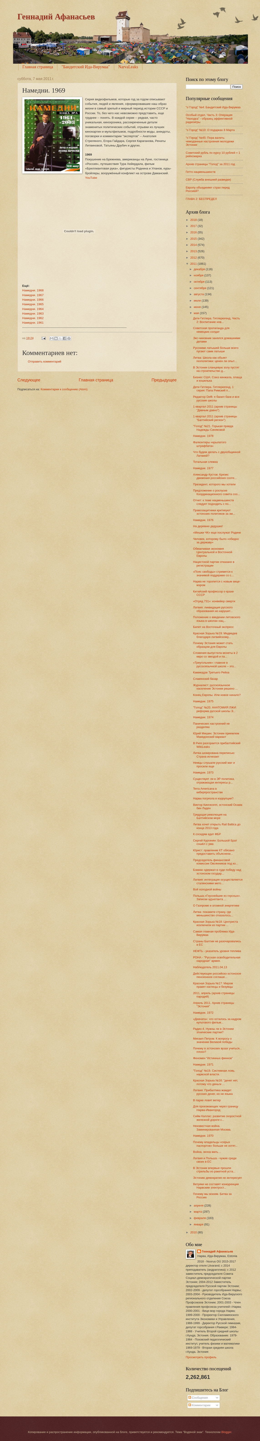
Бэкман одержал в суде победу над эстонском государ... (217, 871)
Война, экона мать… (207, 1152)
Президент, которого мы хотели (214, 484)
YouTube (91, 177)
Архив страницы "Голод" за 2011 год (210, 164)
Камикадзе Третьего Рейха (211, 672)
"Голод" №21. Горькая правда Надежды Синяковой (213, 427)
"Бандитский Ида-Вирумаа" (85, 67)
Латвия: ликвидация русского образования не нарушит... (213, 609)
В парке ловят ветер (207, 1100)
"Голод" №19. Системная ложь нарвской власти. (214, 1072)
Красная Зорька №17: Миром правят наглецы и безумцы (213, 985)
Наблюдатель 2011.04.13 (210, 967)
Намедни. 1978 (203, 436)
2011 (193, 263)
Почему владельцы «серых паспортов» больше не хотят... (215, 1143)
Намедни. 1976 (203, 520)
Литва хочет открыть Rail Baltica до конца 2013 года (217, 826)
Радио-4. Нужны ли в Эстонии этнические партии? (213, 1030)
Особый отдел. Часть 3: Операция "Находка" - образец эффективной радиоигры (209, 118)
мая (197, 313)
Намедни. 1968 (33, 290)
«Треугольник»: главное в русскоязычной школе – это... (214, 664)
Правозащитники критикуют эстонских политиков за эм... (214, 512)
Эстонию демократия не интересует (217, 1177)
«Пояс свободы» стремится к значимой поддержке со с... (213, 573)
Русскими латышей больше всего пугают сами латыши (215, 349)
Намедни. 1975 (203, 701)
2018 (193, 220)
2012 (193, 257)
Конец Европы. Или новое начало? (217, 695)
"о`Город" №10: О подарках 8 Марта (210, 130)
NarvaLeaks (128, 67)
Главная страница (38, 67)
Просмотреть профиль (201, 1357)
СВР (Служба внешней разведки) (208, 179)
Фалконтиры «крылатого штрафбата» (209, 444)
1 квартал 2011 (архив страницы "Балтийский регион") (215, 418)
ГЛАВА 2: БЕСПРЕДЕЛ (201, 199)
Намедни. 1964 (33, 309)
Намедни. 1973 (203, 772)
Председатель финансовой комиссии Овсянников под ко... (215, 861)
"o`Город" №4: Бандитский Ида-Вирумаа (213, 107)
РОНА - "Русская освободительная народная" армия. (216, 959)
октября (199, 281)
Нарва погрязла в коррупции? (213, 798)
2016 (193, 232)
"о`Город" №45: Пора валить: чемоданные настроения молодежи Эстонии (210, 141)
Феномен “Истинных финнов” (213, 1058)
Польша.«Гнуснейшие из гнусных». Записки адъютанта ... (217, 897)
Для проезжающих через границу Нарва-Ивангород (215, 1108)
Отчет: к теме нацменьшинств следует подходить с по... (213, 502)
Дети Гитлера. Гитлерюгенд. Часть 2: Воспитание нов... (216, 320)
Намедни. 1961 (33, 322)
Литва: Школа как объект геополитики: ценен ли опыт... (215, 359)
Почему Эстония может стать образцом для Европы (213, 644)
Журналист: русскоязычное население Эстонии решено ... (215, 686)
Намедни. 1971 (203, 1064)
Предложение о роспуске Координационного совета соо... (216, 492)
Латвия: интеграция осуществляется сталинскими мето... (218, 881)
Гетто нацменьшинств (201, 172)
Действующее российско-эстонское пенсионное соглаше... (217, 975)
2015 (193, 238)
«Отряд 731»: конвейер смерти (214, 601)
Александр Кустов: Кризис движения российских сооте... (215, 476)
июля (198, 300)
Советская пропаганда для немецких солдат (211, 329)
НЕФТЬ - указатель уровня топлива (217, 951)
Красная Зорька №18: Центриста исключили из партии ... (215, 923)
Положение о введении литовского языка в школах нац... (216, 618)
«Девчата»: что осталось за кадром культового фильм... (217, 1020)
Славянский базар (205, 678)
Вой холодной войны (207, 889)
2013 (193, 251)
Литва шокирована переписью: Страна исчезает (214, 754)
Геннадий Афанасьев (56, 16)
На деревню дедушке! (208, 526)
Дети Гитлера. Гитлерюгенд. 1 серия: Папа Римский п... (213, 388)
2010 (193, 1232)
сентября (200, 288)
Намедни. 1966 (33, 299)
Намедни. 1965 (33, 304)
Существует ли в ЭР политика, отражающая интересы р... (214, 780)
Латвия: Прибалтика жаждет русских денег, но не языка (213, 1091)
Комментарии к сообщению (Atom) (64, 389)
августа (199, 294)
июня (198, 307)
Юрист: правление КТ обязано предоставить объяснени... (214, 852)
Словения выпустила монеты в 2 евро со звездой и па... (215, 654)
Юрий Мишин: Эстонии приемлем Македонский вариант (216, 735)
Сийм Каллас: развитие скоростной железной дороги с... (217, 1117)
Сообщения (198, 1397)
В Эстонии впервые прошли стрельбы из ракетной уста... (214, 1169)
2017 (193, 226)
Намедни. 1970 (203, 1135)
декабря (200, 269)
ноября (199, 275)
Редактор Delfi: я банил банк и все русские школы (216, 398)
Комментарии (199, 1405)
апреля (199, 1205)
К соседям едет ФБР (207, 834)
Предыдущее (164, 380)
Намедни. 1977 (203, 468)
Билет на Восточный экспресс (213, 627)
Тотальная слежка (205, 462)
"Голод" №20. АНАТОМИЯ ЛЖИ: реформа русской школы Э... (215, 709)
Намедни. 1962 (33, 318)
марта (198, 1211)
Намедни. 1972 (203, 1012)
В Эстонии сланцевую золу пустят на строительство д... (216, 369)
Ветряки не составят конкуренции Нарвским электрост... (216, 1185)
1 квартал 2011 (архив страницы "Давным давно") (215, 408)
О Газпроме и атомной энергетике (216, 905)
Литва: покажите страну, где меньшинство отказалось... (213, 913)
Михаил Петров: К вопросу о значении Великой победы (212, 1040)
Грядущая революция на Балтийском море (210, 816)
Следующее (29, 380)
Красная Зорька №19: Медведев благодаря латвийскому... (215, 635)
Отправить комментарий (44, 361)
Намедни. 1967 (33, 295)
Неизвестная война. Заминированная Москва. (212, 1127)
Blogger (226, 1432)
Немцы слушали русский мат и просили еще (214, 764)
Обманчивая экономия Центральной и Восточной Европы (212, 552)
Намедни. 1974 (203, 717)
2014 (193, 245)
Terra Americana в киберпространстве (208, 790)
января (199, 1224)
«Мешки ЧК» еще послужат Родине (217, 532)
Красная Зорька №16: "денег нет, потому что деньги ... (215, 1082)
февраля (200, 1218)
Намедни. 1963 (33, 313)
